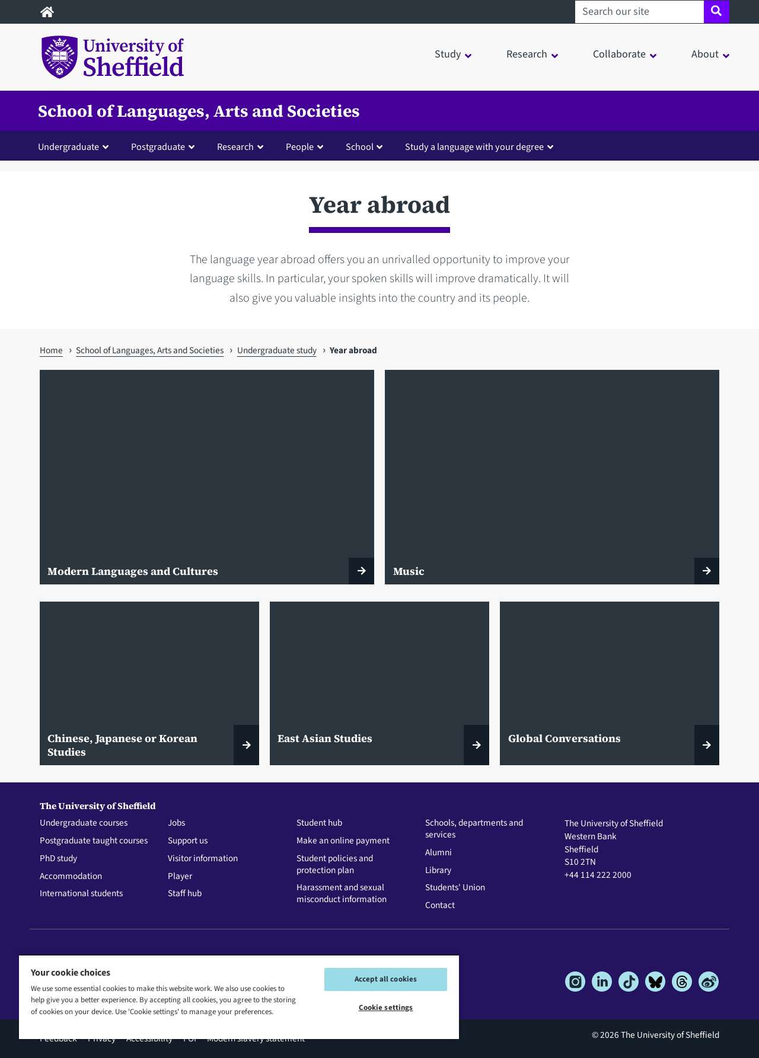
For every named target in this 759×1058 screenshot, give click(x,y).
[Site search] (716, 12)
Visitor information (203, 859)
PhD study (58, 859)
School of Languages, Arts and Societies (199, 111)
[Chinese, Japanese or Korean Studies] (149, 684)
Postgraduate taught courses (94, 841)
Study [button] (448, 54)
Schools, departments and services (474, 829)
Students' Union (455, 888)
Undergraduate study (277, 350)
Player (180, 877)
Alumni (438, 853)
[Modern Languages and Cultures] (207, 477)
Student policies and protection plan (334, 865)
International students (81, 894)
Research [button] (526, 54)
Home (51, 350)
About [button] (705, 54)
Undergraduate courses (83, 823)
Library (438, 871)
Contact (440, 906)
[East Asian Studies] (379, 684)
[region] (239, 996)
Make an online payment (343, 841)
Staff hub (185, 894)
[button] (76, 146)
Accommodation (71, 877)
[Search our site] (639, 12)
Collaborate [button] (619, 54)
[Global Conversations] (609, 684)
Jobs (176, 823)
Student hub (319, 823)
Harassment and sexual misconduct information (341, 894)
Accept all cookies (386, 979)
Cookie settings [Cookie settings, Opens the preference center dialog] (386, 1007)
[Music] (552, 477)
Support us (188, 841)
